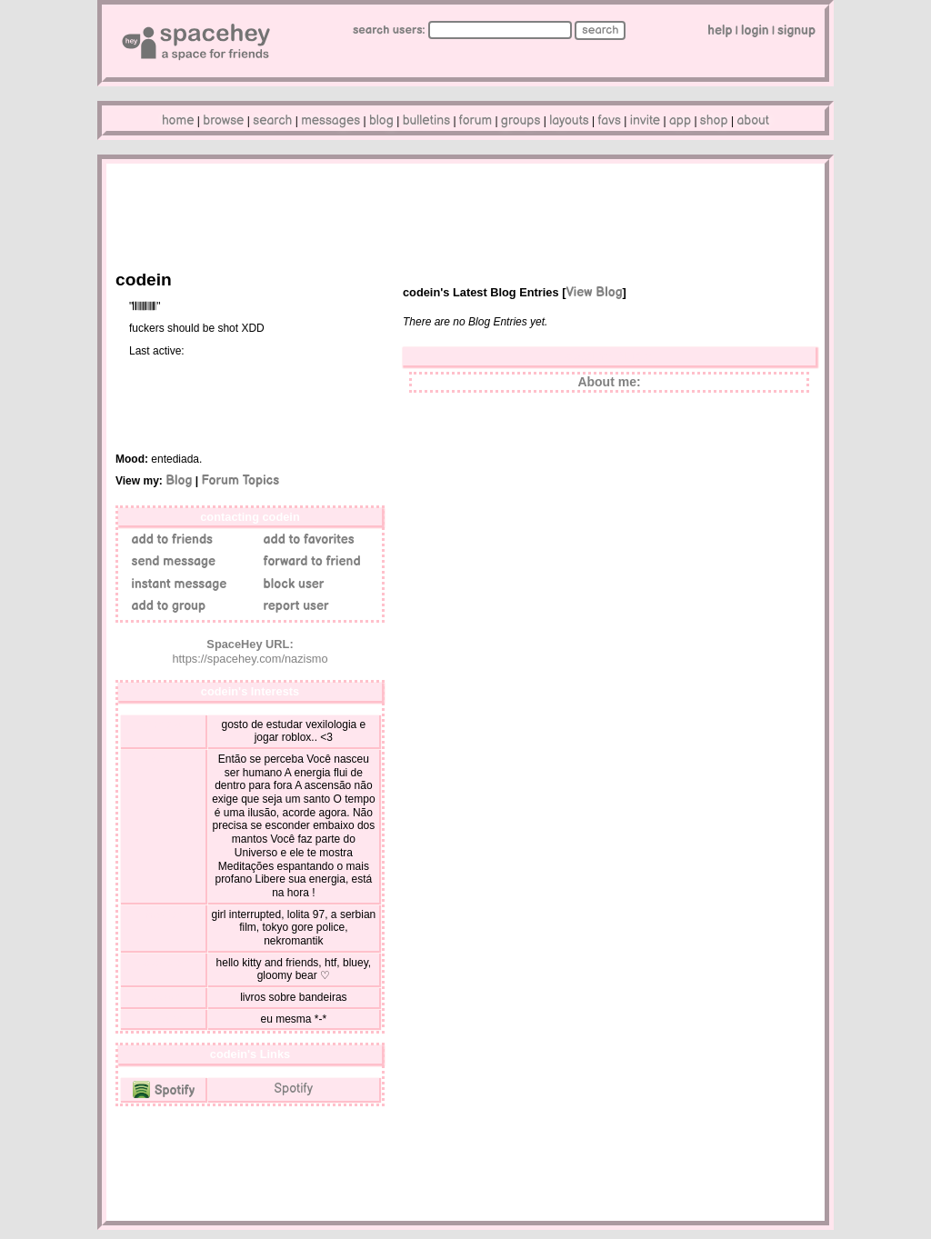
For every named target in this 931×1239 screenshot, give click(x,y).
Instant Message (175, 584)
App (680, 120)
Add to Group (165, 606)
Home (178, 120)
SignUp (796, 30)
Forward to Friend (308, 561)
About (752, 120)
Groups (521, 120)
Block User (290, 584)
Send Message (170, 561)
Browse (223, 120)
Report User (292, 606)
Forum (475, 120)
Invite (645, 120)
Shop (714, 120)
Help (719, 30)
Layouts (569, 120)
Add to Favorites (305, 539)
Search (600, 30)
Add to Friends (169, 539)
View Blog (594, 292)
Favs (609, 120)
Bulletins (426, 120)
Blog (381, 120)
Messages (330, 120)
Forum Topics (240, 480)
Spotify (164, 1090)
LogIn (755, 30)
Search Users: (389, 30)
